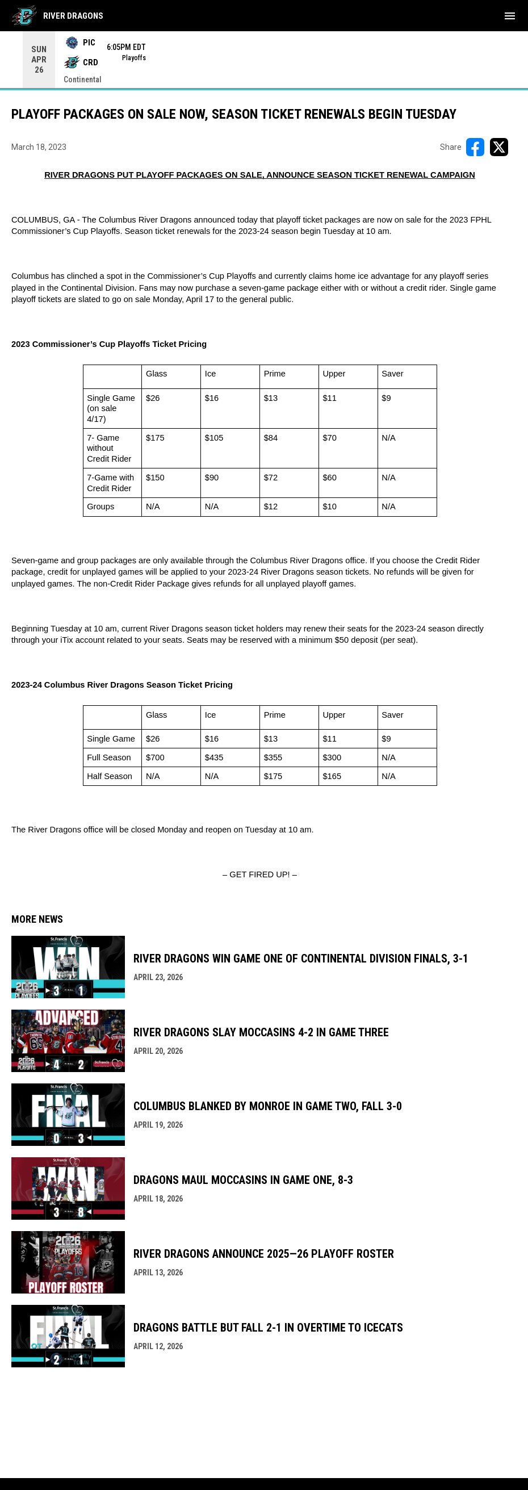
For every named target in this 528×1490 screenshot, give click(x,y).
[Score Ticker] (264, 59)
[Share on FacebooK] (475, 147)
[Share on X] (499, 147)
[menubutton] (510, 16)
